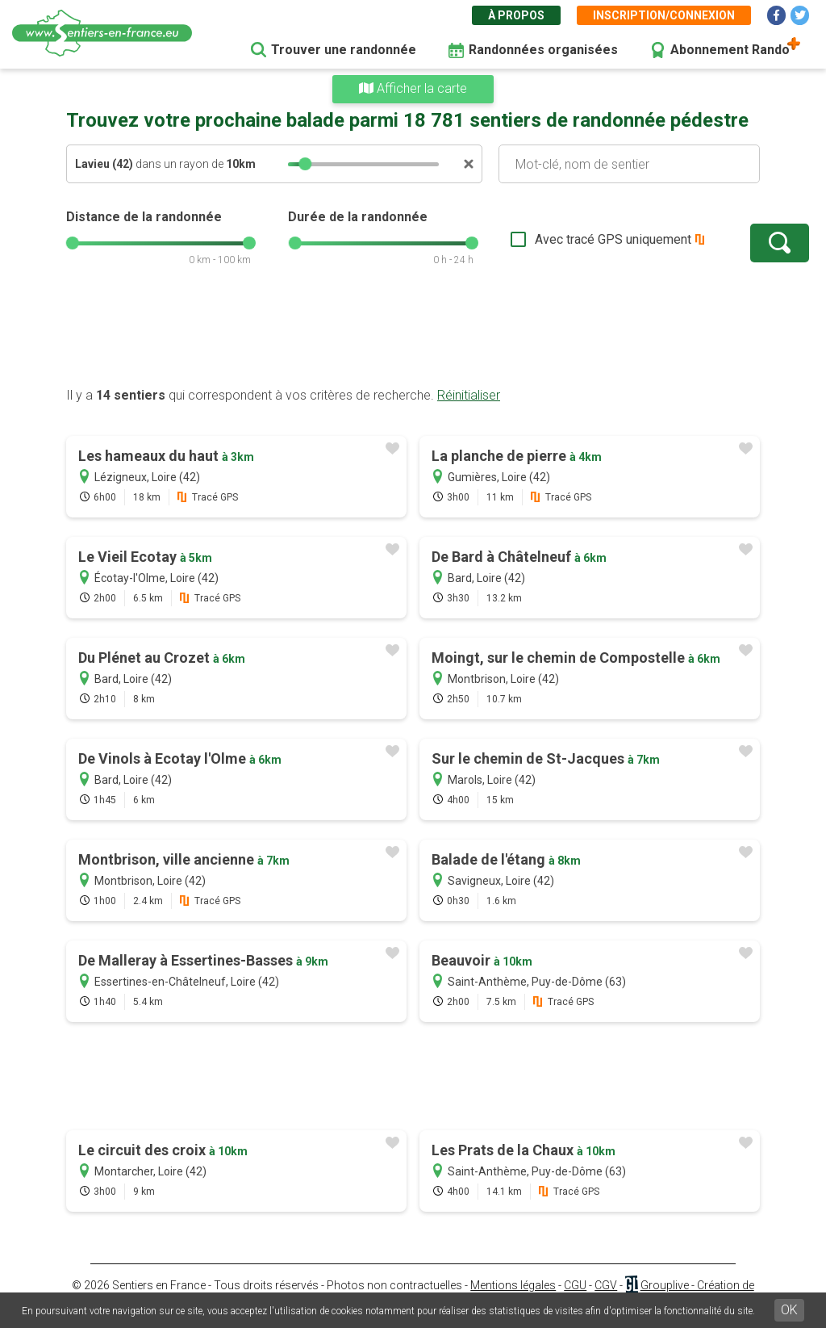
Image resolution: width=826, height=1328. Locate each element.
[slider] (304, 163)
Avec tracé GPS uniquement (562, 239)
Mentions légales (513, 1285)
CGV (605, 1285)
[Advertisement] (413, 335)
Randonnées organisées (543, 49)
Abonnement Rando (730, 49)
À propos (516, 15)
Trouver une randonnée (343, 49)
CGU (575, 1285)
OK (789, 1310)
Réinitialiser (468, 395)
